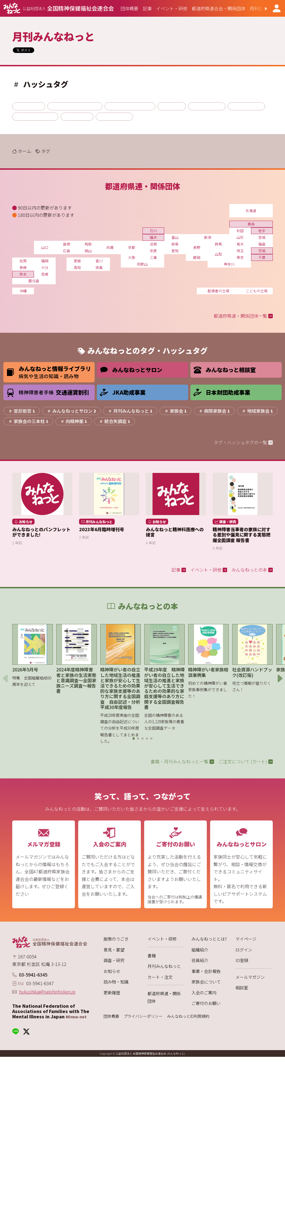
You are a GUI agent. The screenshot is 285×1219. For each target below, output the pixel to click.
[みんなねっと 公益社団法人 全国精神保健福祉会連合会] (58, 8)
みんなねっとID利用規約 (188, 1016)
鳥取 (88, 244)
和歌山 (142, 264)
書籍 (152, 955)
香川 (99, 260)
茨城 (262, 250)
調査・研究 (114, 960)
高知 (77, 267)
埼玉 (240, 250)
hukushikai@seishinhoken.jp (47, 991)
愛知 (175, 250)
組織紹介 (199, 950)
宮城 (262, 237)
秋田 (240, 230)
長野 (196, 247)
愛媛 (77, 260)
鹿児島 (33, 280)
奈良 (153, 250)
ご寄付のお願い (206, 1003)
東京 (240, 257)
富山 (175, 237)
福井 (153, 237)
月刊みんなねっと (164, 966)
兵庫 (110, 247)
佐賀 (23, 260)
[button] (261, 8)
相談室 (241, 987)
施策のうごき (116, 939)
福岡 (44, 260)
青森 (251, 224)
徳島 (99, 267)
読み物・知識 (116, 982)
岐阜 (175, 244)
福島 (262, 244)
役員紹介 (199, 960)
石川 (153, 230)
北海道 (250, 210)
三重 (153, 257)
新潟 (207, 237)
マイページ (245, 939)
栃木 (240, 244)
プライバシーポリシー (143, 1016)
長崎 (23, 267)
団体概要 (111, 1016)
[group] (129, 8)
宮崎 (44, 274)
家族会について (206, 982)
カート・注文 (160, 977)
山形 (240, 237)
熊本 (23, 274)
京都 (131, 247)
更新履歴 (112, 992)
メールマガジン (250, 977)
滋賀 (153, 244)
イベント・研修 (162, 939)
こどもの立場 (256, 290)
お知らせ (112, 971)
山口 (44, 247)
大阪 (131, 257)
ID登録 (241, 960)
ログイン (243, 950)
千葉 (262, 257)
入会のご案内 (204, 992)
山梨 (218, 254)
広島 (66, 250)
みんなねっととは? (209, 939)
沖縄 (23, 290)
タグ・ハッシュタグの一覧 (243, 442)
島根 (66, 244)
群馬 (218, 244)
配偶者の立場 (218, 290)
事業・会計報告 (206, 971)
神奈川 (229, 264)
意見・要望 (114, 950)
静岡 (196, 257)
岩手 (262, 230)
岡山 (88, 250)
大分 (44, 267)
